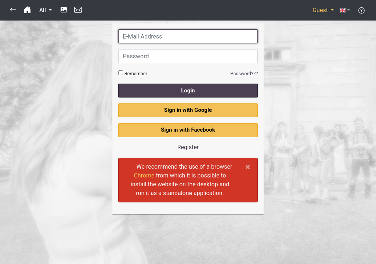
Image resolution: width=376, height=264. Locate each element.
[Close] (248, 167)
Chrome (144, 175)
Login (188, 90)
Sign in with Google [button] (188, 110)
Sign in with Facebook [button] (188, 129)
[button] (13, 10)
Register (188, 147)
